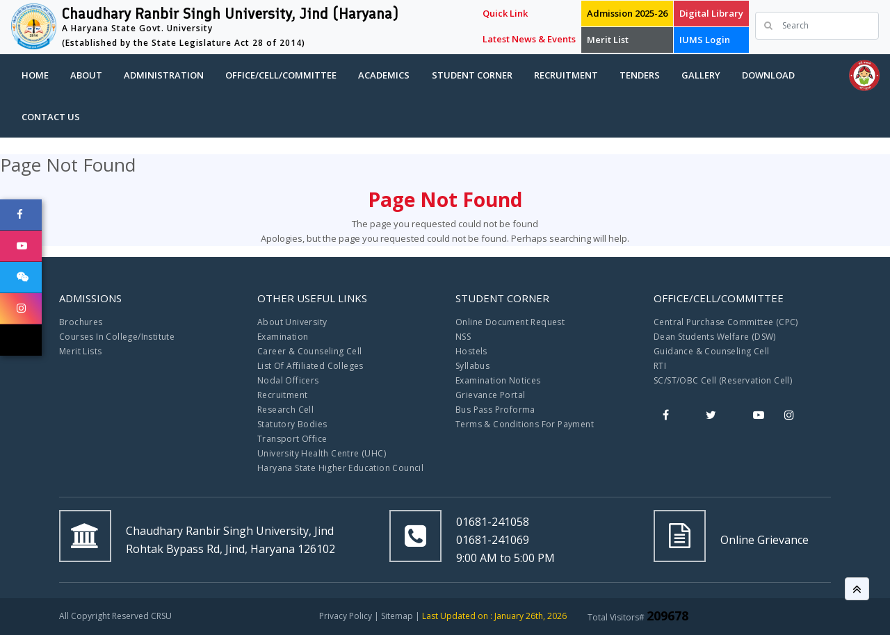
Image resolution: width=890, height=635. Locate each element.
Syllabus (472, 366)
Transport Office (292, 439)
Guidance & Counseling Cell (711, 351)
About (86, 75)
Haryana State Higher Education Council (340, 468)
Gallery (700, 75)
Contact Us (51, 116)
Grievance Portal (490, 395)
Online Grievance (764, 539)
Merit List (608, 39)
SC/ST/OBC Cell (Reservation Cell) (723, 380)
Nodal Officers (288, 380)
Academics (384, 75)
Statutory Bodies (292, 424)
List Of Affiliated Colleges (310, 366)
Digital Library (711, 13)
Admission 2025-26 (627, 13)
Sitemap (397, 616)
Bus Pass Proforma (495, 409)
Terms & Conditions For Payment (524, 424)
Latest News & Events (529, 39)
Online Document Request (510, 322)
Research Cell (285, 409)
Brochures (81, 322)
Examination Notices (498, 380)
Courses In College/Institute (117, 337)
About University (292, 322)
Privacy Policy (345, 616)
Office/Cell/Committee (281, 75)
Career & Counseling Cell (309, 351)
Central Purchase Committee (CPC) (726, 322)
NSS (463, 337)
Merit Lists (80, 351)
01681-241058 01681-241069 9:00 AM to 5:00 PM (505, 540)
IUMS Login (704, 39)
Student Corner (472, 75)
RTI (660, 366)
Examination (282, 337)
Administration (164, 75)
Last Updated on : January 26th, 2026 (494, 616)
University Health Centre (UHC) (321, 453)
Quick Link (505, 13)
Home (35, 75)
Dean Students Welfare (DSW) (715, 337)
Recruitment (566, 75)
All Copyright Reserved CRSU (115, 616)
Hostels (471, 351)
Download (768, 75)
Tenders (640, 75)
